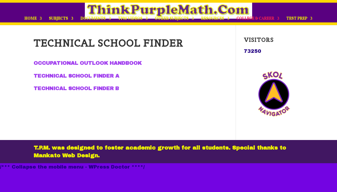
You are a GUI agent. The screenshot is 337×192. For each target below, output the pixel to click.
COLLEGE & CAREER (255, 19)
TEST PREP (296, 19)
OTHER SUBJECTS (172, 19)
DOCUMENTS (93, 19)
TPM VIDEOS (130, 19)
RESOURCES (212, 19)
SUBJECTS (58, 19)
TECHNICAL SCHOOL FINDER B (76, 88)
